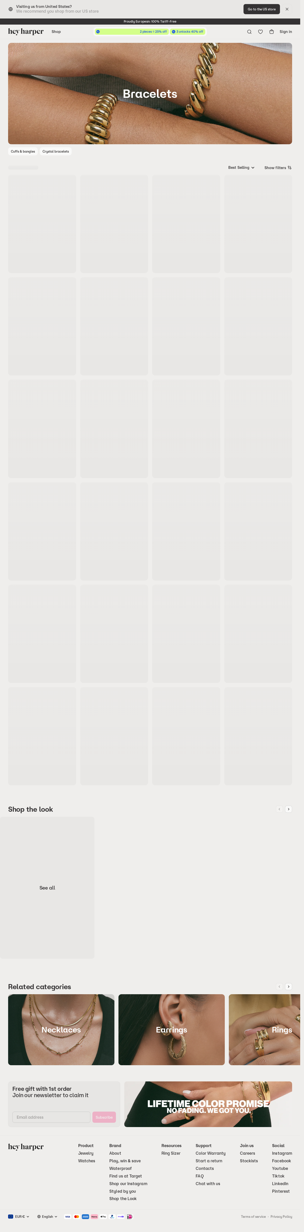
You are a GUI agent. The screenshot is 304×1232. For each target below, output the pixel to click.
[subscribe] (104, 1117)
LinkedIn (280, 1184)
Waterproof (120, 1168)
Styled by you (122, 1191)
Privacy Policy (281, 1216)
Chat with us (208, 1184)
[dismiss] (287, 9)
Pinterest (281, 1191)
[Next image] (288, 809)
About (115, 1153)
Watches (86, 1161)
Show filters (278, 167)
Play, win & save (125, 1161)
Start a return (209, 1161)
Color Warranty (211, 1153)
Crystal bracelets (56, 151)
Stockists (249, 1161)
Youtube (280, 1168)
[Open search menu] (249, 32)
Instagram (282, 1153)
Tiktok (278, 1176)
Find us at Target (125, 1176)
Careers (247, 1153)
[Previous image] (279, 809)
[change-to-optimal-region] (262, 9)
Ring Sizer (171, 1153)
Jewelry (86, 1153)
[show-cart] (272, 32)
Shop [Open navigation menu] (56, 31)
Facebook (281, 1161)
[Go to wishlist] (260, 32)
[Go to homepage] (26, 31)
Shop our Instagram (128, 1184)
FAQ (200, 1176)
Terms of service (253, 1216)
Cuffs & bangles (23, 151)
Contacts (205, 1168)
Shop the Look (123, 1199)
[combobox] (241, 168)
